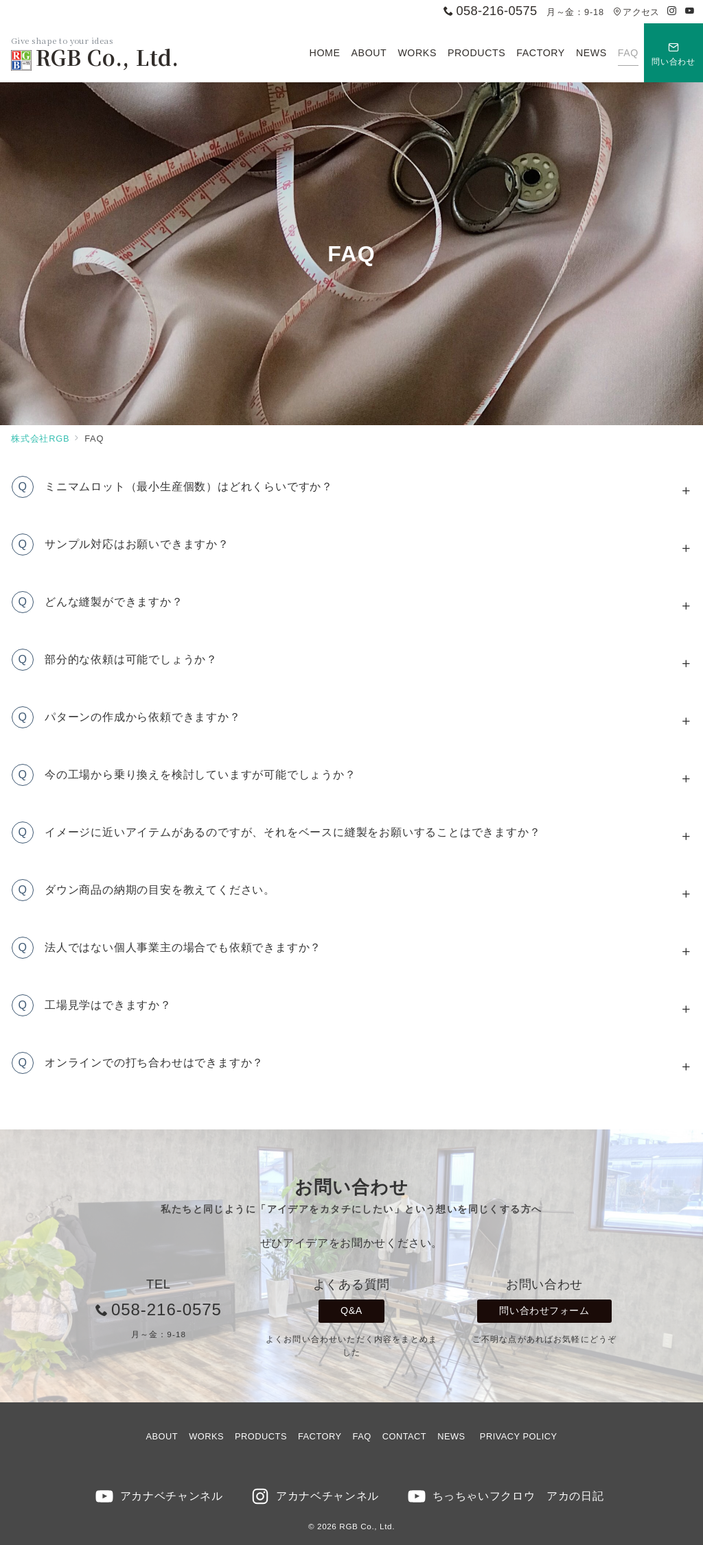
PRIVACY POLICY (518, 1436)
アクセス (636, 12)
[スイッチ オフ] (673, 52)
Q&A (351, 1310)
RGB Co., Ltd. (95, 57)
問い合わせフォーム (544, 1310)
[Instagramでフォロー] (672, 11)
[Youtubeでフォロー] (690, 11)
